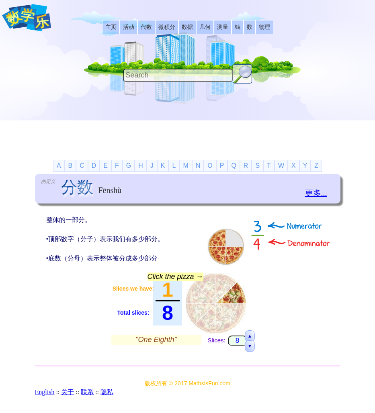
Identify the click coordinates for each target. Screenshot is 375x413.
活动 (128, 27)
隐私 (106, 392)
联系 (87, 392)
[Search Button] (242, 73)
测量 (222, 27)
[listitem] (111, 27)
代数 (146, 27)
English (45, 392)
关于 (67, 392)
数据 (187, 27)
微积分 (166, 27)
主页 (111, 27)
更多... (316, 193)
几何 (205, 27)
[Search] (178, 75)
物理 (264, 27)
